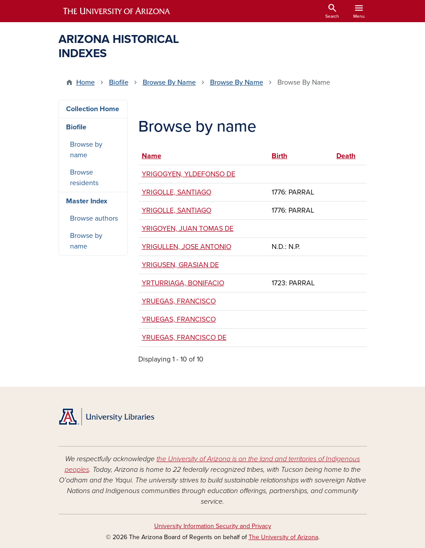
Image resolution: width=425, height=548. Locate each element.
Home (85, 82)
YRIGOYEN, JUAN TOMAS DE (188, 228)
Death (345, 156)
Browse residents (84, 177)
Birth (279, 156)
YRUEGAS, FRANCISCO (179, 301)
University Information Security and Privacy (212, 526)
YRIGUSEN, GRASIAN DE (180, 264)
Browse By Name (169, 82)
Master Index (86, 201)
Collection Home (92, 109)
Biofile (119, 82)
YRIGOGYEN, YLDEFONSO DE (188, 174)
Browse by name (86, 149)
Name (156, 156)
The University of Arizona (283, 537)
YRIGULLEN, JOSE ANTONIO (186, 246)
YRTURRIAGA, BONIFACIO (183, 283)
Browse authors (94, 218)
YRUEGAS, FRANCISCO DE (184, 337)
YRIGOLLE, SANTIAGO (176, 192)
